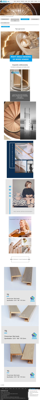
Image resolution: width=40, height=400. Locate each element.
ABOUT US (18, 1)
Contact (35, 1)
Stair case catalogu (35, 19)
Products (22, 1)
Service (32, 1)
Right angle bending (10, 16)
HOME (3, 388)
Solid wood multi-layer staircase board (15, 20)
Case (29, 1)
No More (3, 384)
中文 (39, 1)
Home (15, 1)
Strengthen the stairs (5, 19)
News (26, 1)
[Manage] (2, 399)
